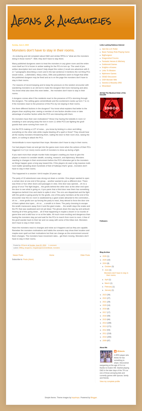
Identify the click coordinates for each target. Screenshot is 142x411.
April (107, 280)
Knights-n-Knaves (109, 67)
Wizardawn (106, 86)
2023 (105, 295)
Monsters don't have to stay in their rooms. (43, 50)
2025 (105, 260)
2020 (105, 305)
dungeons (28, 248)
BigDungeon (107, 55)
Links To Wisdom (109, 71)
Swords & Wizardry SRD (112, 83)
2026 (105, 256)
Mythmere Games (109, 74)
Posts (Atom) (28, 259)
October (108, 266)
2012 (105, 330)
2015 (105, 319)
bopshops (76, 398)
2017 (105, 312)
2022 (105, 298)
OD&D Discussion (109, 77)
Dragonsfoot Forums (110, 58)
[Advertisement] (112, 169)
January (108, 290)
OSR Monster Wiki (109, 80)
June (107, 270)
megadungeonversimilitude (42, 248)
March (107, 283)
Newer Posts (18, 255)
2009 (105, 341)
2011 (105, 333)
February (108, 287)
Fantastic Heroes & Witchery (113, 61)
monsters (56, 248)
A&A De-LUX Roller (110, 49)
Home (51, 255)
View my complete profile (110, 381)
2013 (105, 326)
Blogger (94, 398)
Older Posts (85, 255)
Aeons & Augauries (61, 20)
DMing (21, 248)
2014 (105, 323)
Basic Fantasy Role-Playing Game (116, 52)
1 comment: (52, 245)
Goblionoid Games (109, 64)
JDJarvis (121, 351)
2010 (105, 337)
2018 (105, 309)
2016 (105, 316)
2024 (105, 263)
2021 (105, 302)
